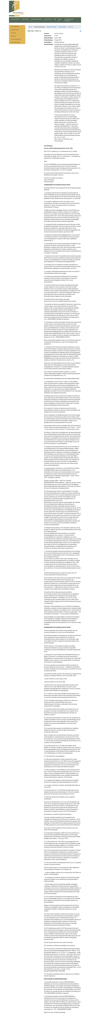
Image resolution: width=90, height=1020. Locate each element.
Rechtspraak (25, 19)
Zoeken (60, 20)
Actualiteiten (47, 19)
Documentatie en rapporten (68, 20)
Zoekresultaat (62, 27)
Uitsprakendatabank (36, 19)
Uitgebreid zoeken (15, 29)
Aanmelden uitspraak (15, 42)
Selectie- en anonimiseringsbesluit (16, 38)
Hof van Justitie (15, 19)
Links (54, 19)
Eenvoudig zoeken (15, 26)
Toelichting (13, 33)
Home (30, 27)
